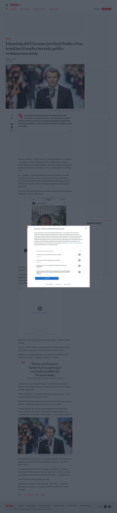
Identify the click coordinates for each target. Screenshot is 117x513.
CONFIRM (47, 278)
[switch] (79, 254)
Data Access (58, 284)
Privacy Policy (67, 284)
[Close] (86, 228)
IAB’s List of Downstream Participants (74, 242)
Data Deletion (49, 284)
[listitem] (58, 250)
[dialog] (58, 256)
